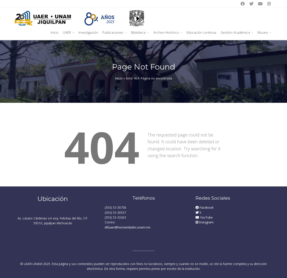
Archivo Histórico (166, 32)
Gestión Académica (235, 32)
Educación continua (201, 32)
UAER (67, 32)
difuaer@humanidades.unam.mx (127, 227)
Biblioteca (138, 32)
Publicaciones (112, 32)
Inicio (54, 32)
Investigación (88, 32)
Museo (263, 32)
